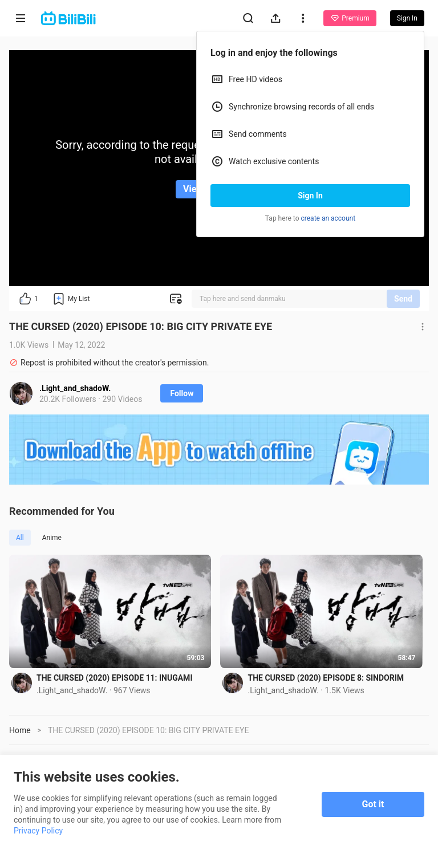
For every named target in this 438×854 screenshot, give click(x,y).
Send (403, 298)
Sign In (310, 195)
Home (20, 732)
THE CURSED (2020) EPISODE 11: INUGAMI (114, 679)
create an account (328, 218)
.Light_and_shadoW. (75, 388)
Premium (349, 18)
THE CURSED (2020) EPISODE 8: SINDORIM (329, 679)
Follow (181, 393)
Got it (373, 804)
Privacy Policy (38, 830)
